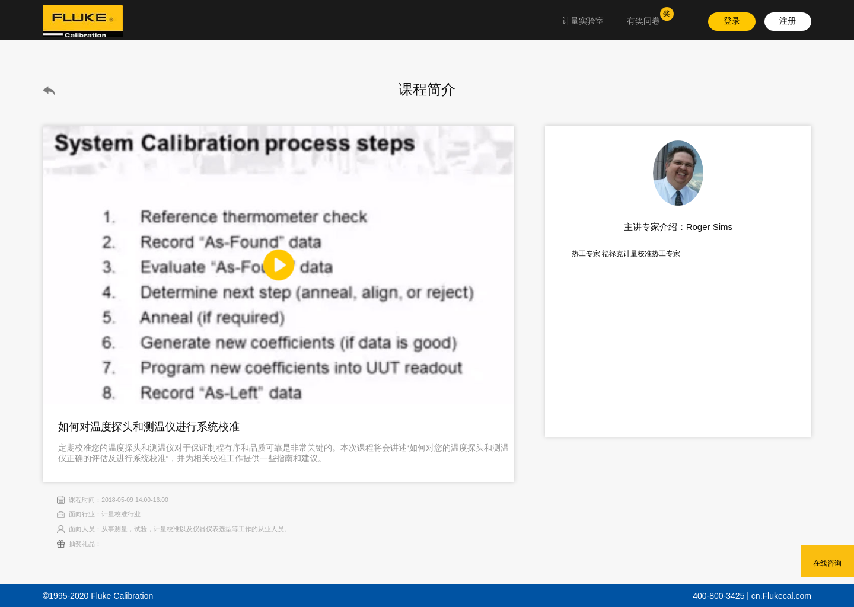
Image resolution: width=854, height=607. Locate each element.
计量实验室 (583, 21)
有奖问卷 (643, 21)
